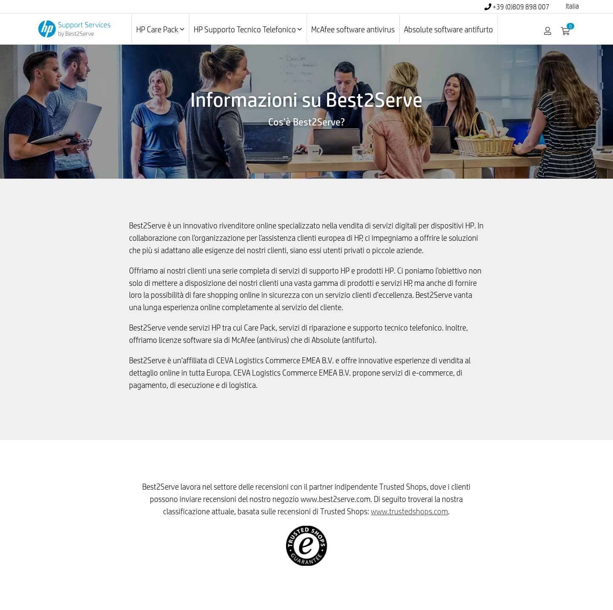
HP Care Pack (160, 29)
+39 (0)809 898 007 (517, 7)
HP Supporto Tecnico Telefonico (248, 29)
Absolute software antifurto (448, 29)
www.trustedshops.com (409, 511)
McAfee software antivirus (353, 29)
